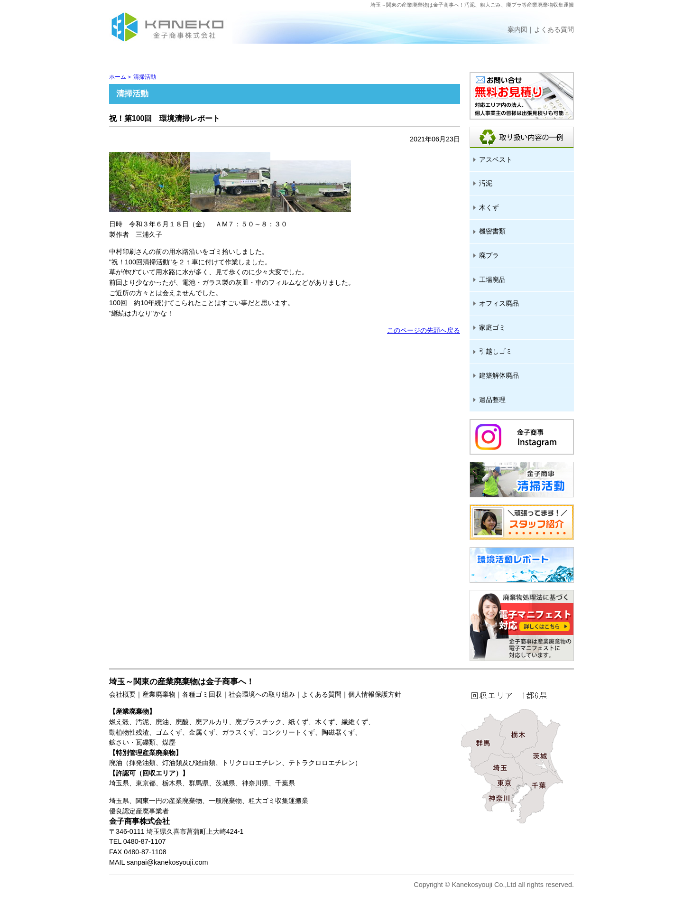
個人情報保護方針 (374, 694)
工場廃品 (492, 279)
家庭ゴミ (492, 327)
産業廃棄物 (158, 694)
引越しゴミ (495, 351)
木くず (489, 207)
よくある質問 (322, 694)
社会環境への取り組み (262, 694)
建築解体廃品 (499, 375)
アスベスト (495, 159)
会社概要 (122, 694)
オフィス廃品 (499, 303)
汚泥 (485, 183)
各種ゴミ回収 (202, 694)
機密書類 (492, 231)
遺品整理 (492, 399)
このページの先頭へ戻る (423, 330)
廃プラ (489, 255)
